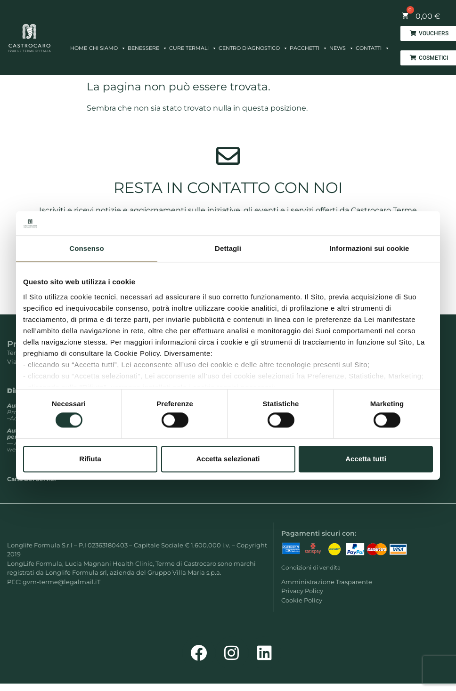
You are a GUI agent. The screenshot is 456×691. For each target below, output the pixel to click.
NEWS (341, 46)
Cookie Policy (301, 600)
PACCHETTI (308, 46)
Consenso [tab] (86, 249)
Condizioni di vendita (311, 567)
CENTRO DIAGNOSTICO (253, 46)
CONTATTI (373, 46)
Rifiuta (90, 459)
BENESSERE (147, 46)
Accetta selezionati (228, 459)
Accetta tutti (365, 459)
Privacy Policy (302, 591)
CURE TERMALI (193, 46)
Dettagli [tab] (228, 249)
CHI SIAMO (107, 46)
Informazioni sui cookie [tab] (369, 249)
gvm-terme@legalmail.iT (61, 582)
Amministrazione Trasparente (326, 582)
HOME (78, 48)
